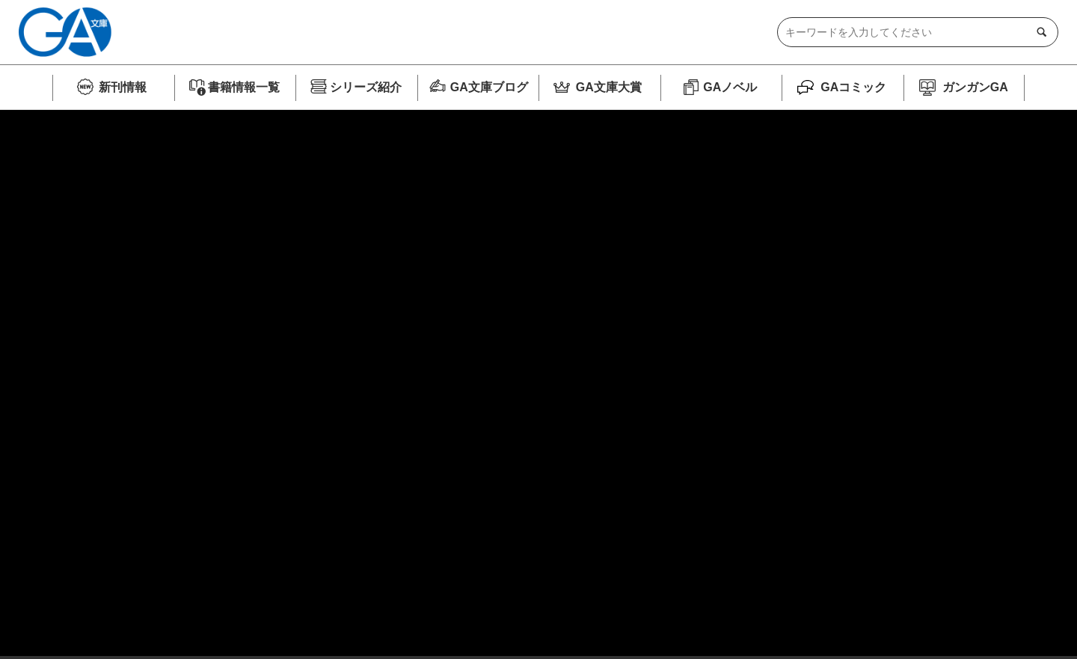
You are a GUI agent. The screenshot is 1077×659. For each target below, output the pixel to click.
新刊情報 (123, 87)
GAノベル (730, 87)
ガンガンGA (975, 87)
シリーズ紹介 (366, 87)
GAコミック (853, 87)
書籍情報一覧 (244, 87)
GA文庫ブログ (489, 87)
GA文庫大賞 (609, 87)
